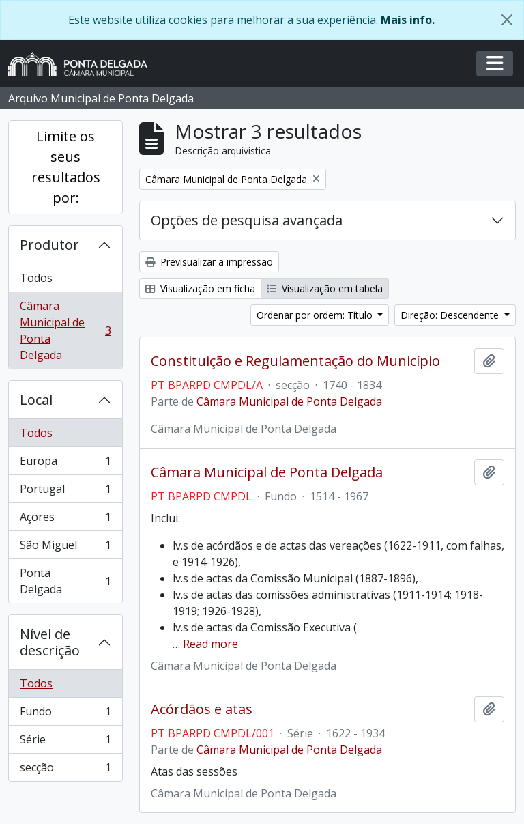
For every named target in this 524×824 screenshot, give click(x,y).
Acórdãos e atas (201, 709)
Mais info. (408, 19)
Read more (210, 643)
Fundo (65, 714)
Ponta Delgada (65, 581)
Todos (36, 277)
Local (36, 399)
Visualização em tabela (325, 288)
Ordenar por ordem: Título (316, 315)
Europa (65, 464)
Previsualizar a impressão (209, 261)
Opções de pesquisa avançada (247, 220)
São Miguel (65, 548)
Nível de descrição (50, 642)
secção (65, 770)
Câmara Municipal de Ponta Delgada (65, 330)
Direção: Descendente (451, 315)
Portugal (65, 492)
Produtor (49, 245)
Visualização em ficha (200, 288)
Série (65, 742)
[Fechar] (507, 20)
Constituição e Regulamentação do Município (295, 361)
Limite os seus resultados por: (65, 167)
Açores (65, 520)
